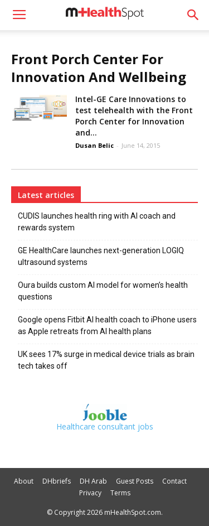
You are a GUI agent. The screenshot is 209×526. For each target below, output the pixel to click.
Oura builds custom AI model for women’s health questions (103, 291)
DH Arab (93, 481)
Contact (174, 481)
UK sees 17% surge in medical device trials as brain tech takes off (106, 360)
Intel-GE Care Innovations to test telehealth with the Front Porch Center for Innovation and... (134, 116)
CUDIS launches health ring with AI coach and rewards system (97, 221)
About (23, 481)
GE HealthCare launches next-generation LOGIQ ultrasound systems (101, 256)
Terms (120, 493)
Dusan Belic (94, 145)
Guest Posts (134, 481)
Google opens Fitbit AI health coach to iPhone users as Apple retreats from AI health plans (107, 325)
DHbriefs (56, 481)
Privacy (90, 493)
